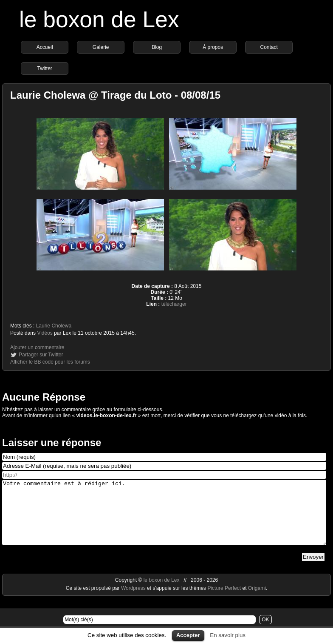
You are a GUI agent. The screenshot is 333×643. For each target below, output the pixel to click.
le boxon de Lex (99, 19)
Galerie (101, 47)
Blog (157, 47)
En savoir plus (228, 635)
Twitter (44, 68)
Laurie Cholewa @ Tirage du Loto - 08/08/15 (115, 95)
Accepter (188, 635)
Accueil (45, 47)
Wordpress (134, 601)
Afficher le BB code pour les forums (50, 362)
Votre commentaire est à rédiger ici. (164, 519)
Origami (257, 601)
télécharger (174, 304)
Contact (269, 47)
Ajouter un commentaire (37, 347)
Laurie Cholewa (53, 326)
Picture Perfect (224, 601)
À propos (213, 47)
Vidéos (44, 333)
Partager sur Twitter (41, 355)
